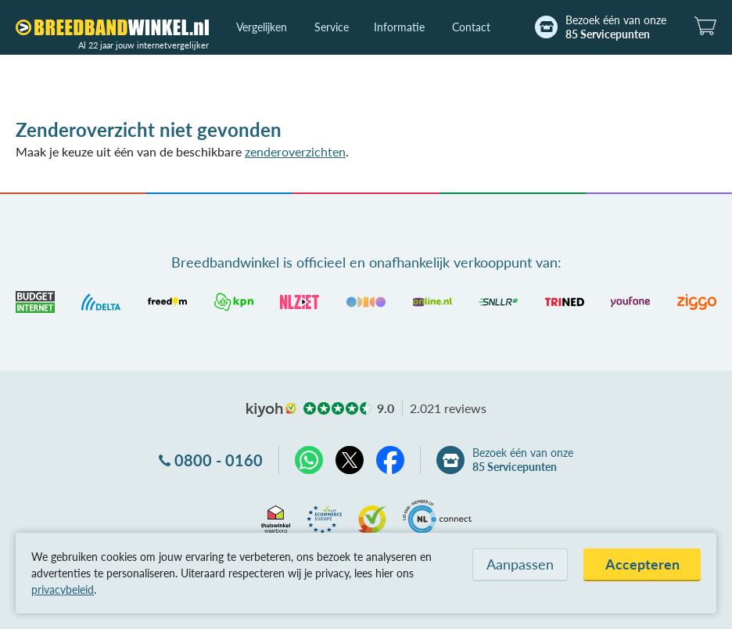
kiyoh (271, 410)
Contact (471, 27)
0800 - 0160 (218, 460)
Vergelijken (261, 27)
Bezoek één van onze (615, 27)
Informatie (399, 27)
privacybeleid (62, 589)
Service (331, 27)
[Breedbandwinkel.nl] (112, 27)
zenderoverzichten (295, 151)
